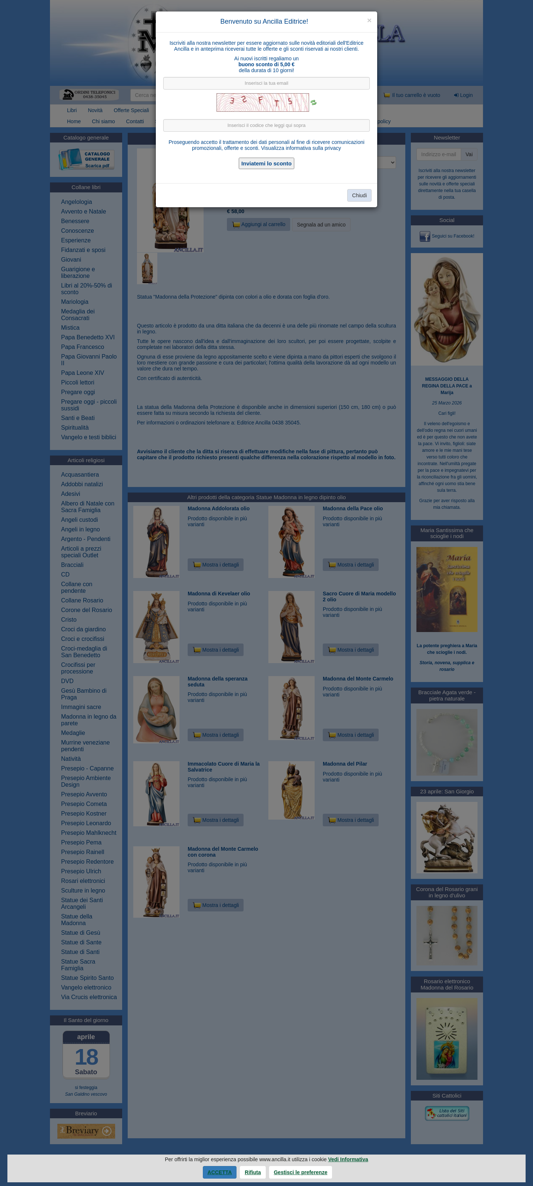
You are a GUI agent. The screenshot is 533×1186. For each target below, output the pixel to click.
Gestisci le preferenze (301, 1172)
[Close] (369, 20)
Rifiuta (253, 1172)
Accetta (220, 1172)
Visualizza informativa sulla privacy (301, 148)
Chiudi (359, 195)
